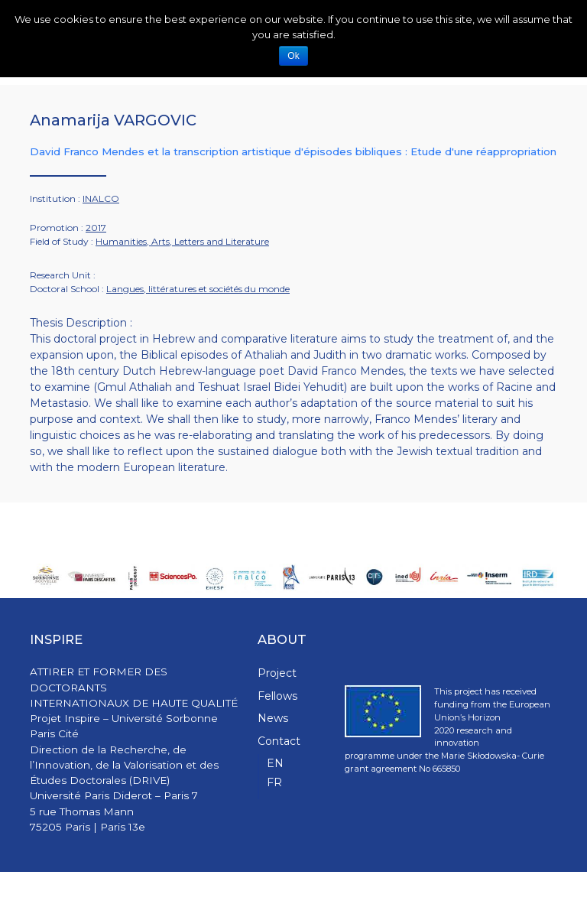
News (273, 718)
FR (274, 782)
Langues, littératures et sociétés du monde (198, 288)
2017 (96, 227)
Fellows (277, 696)
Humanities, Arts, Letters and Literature (182, 241)
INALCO (101, 198)
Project (277, 673)
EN (275, 763)
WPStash (537, 894)
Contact (279, 741)
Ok (293, 55)
